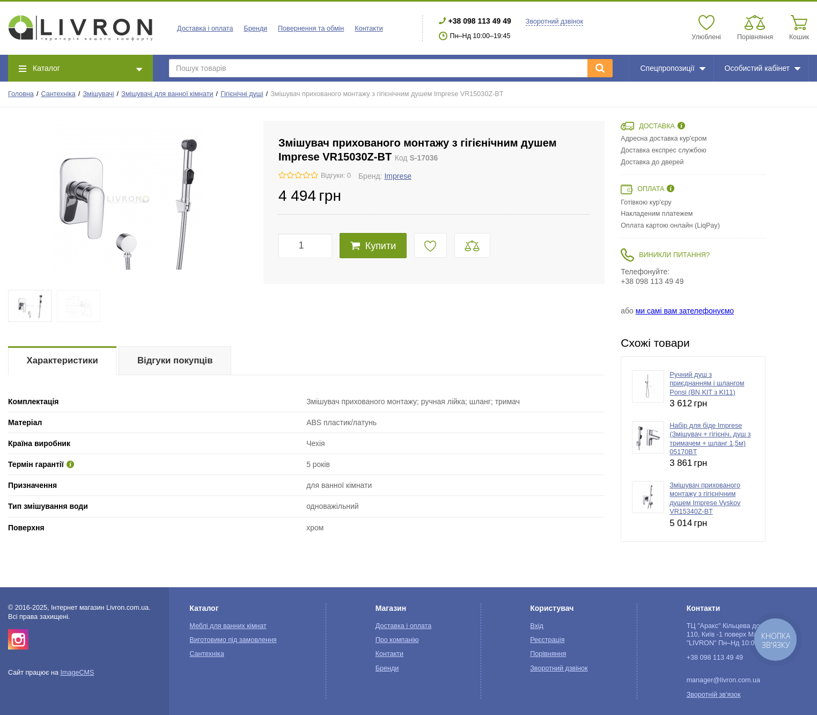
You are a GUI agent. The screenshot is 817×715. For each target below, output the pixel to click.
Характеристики (62, 360)
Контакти (368, 28)
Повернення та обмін (311, 28)
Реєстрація (547, 640)
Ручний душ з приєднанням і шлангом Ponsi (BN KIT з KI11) (706, 383)
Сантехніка (58, 94)
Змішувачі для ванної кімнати (167, 94)
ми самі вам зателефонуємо (685, 311)
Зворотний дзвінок (554, 21)
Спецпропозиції (672, 68)
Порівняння (548, 654)
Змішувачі (98, 94)
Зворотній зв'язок (714, 694)
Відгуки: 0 (336, 175)
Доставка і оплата (205, 28)
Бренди (255, 28)
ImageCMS (77, 672)
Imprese (397, 176)
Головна (21, 94)
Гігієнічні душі (241, 94)
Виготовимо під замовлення (232, 640)
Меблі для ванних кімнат (228, 626)
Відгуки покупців (175, 360)
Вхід (536, 626)
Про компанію (397, 640)
